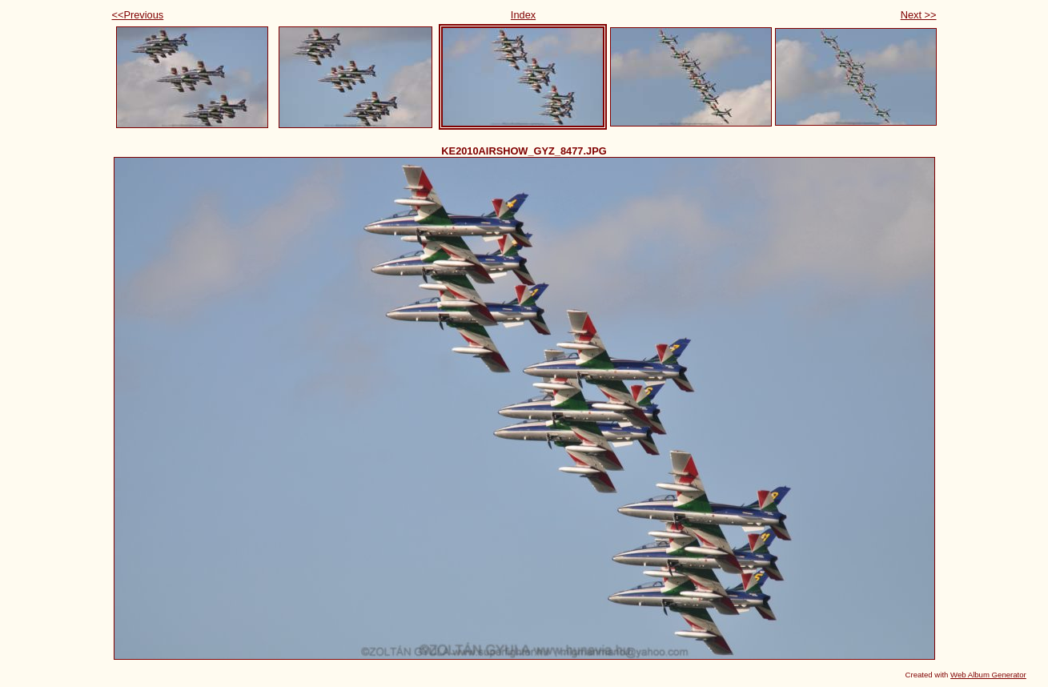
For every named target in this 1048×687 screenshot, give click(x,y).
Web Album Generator (988, 674)
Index (523, 15)
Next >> (919, 15)
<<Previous (138, 15)
